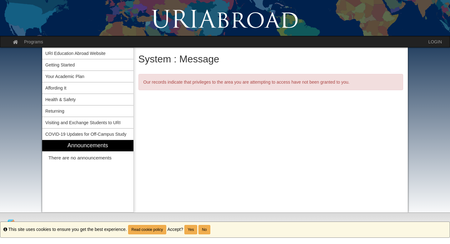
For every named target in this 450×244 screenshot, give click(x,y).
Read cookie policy (147, 229)
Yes (191, 229)
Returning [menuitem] (54, 111)
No (204, 229)
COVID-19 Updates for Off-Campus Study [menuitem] (86, 134)
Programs (33, 41)
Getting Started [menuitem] (60, 64)
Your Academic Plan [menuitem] (64, 76)
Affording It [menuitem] (55, 87)
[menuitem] (87, 176)
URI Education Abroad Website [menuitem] (75, 53)
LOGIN (435, 41)
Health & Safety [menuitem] (60, 99)
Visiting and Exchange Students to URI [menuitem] (83, 122)
